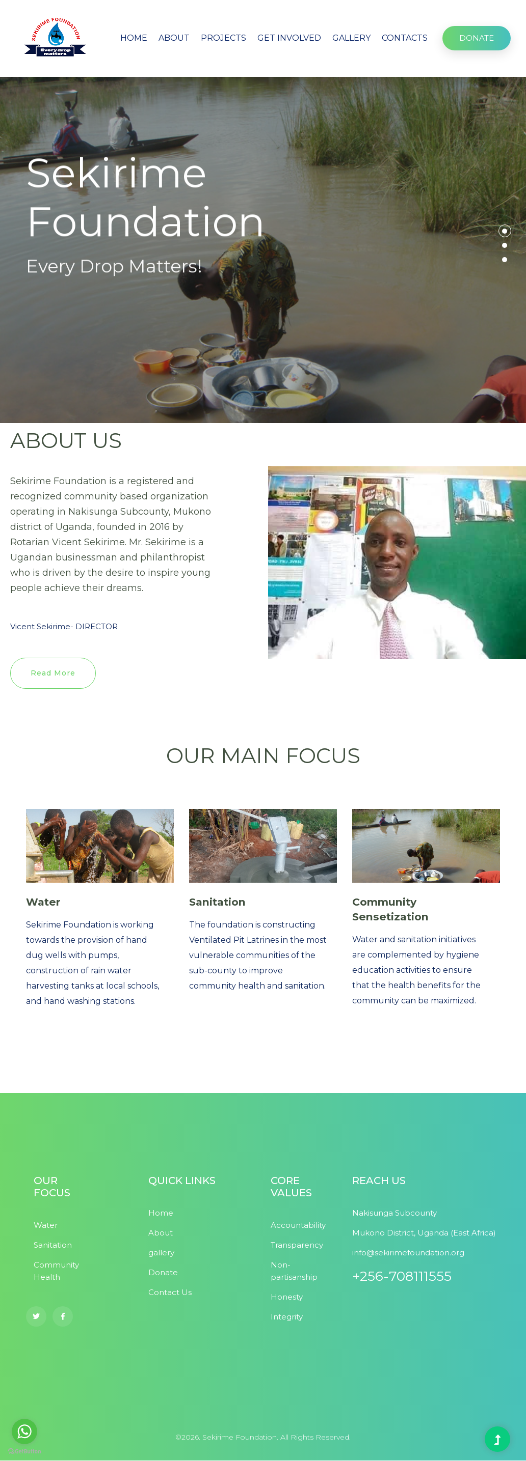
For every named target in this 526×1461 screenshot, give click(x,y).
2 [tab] (504, 245)
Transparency (297, 1245)
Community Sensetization (391, 909)
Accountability (298, 1225)
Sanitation (218, 902)
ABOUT (174, 38)
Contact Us (170, 1293)
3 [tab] (504, 259)
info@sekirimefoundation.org (408, 1253)
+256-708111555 (402, 1277)
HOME (133, 38)
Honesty (287, 1297)
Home (160, 1213)
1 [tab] (504, 231)
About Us (63, 356)
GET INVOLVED (289, 38)
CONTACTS (405, 38)
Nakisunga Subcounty (394, 1213)
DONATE (476, 38)
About (160, 1233)
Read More (53, 673)
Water (43, 902)
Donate (163, 1273)
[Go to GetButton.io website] (24, 1451)
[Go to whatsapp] (24, 1431)
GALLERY (351, 38)
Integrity (287, 1317)
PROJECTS (223, 38)
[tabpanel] (263, 250)
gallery (161, 1253)
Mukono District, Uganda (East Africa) (424, 1233)
